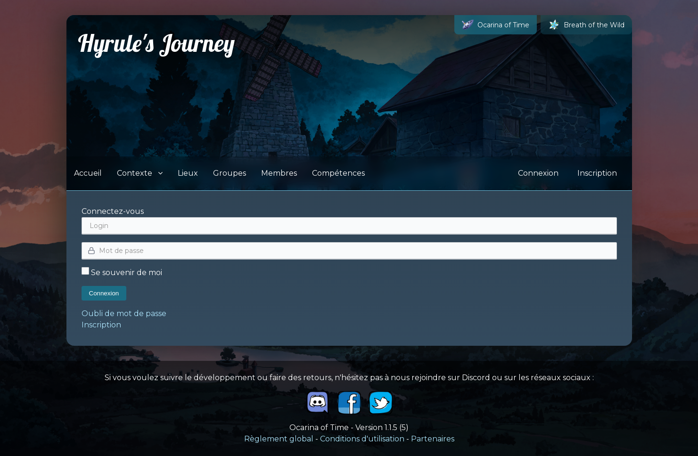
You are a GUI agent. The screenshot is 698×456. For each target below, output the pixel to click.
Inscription (597, 173)
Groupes (229, 173)
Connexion (538, 173)
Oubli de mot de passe (124, 313)
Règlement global (278, 438)
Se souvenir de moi (122, 272)
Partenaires (432, 438)
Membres (279, 173)
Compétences (338, 173)
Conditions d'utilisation (362, 438)
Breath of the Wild (586, 25)
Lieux (188, 173)
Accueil (88, 173)
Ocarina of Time (495, 25)
